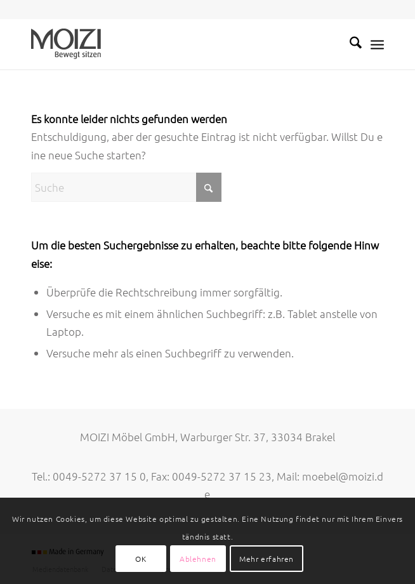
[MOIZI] (172, 43)
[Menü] (377, 44)
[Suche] (349, 43)
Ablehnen (198, 559)
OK (140, 559)
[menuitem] (349, 43)
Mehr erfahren (266, 559)
